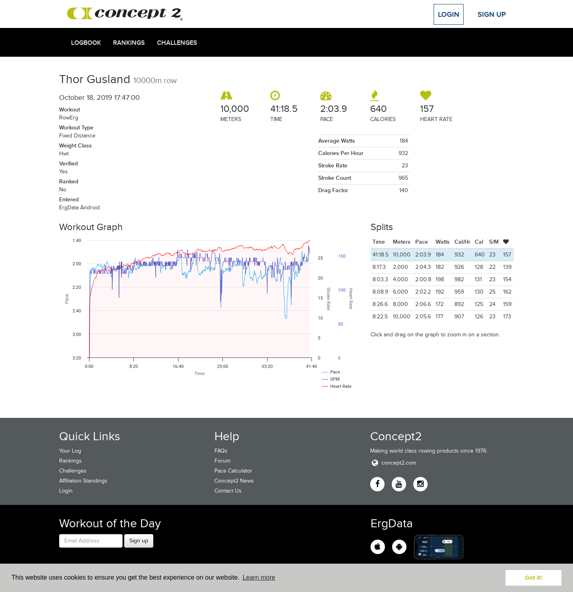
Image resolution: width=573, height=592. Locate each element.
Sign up (138, 540)
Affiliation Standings (83, 481)
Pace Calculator (233, 471)
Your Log (70, 451)
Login (448, 14)
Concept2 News (234, 481)
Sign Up (492, 14)
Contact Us (228, 491)
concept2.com (393, 463)
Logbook (86, 42)
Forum (222, 461)
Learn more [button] (258, 577)
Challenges (177, 42)
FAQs (221, 451)
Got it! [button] (533, 577)
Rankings (129, 42)
